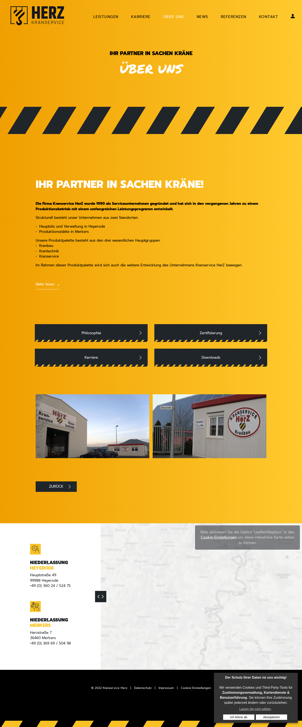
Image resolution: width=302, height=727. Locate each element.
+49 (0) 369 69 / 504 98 (50, 643)
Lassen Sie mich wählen (255, 709)
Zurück (56, 486)
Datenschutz (143, 688)
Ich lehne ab (238, 717)
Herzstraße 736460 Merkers (43, 635)
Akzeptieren (271, 717)
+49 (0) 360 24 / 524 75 (50, 585)
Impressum (166, 688)
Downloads (211, 357)
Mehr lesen (45, 284)
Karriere (91, 357)
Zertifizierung (211, 333)
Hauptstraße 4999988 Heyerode (44, 577)
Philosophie (91, 333)
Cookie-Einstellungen (219, 537)
